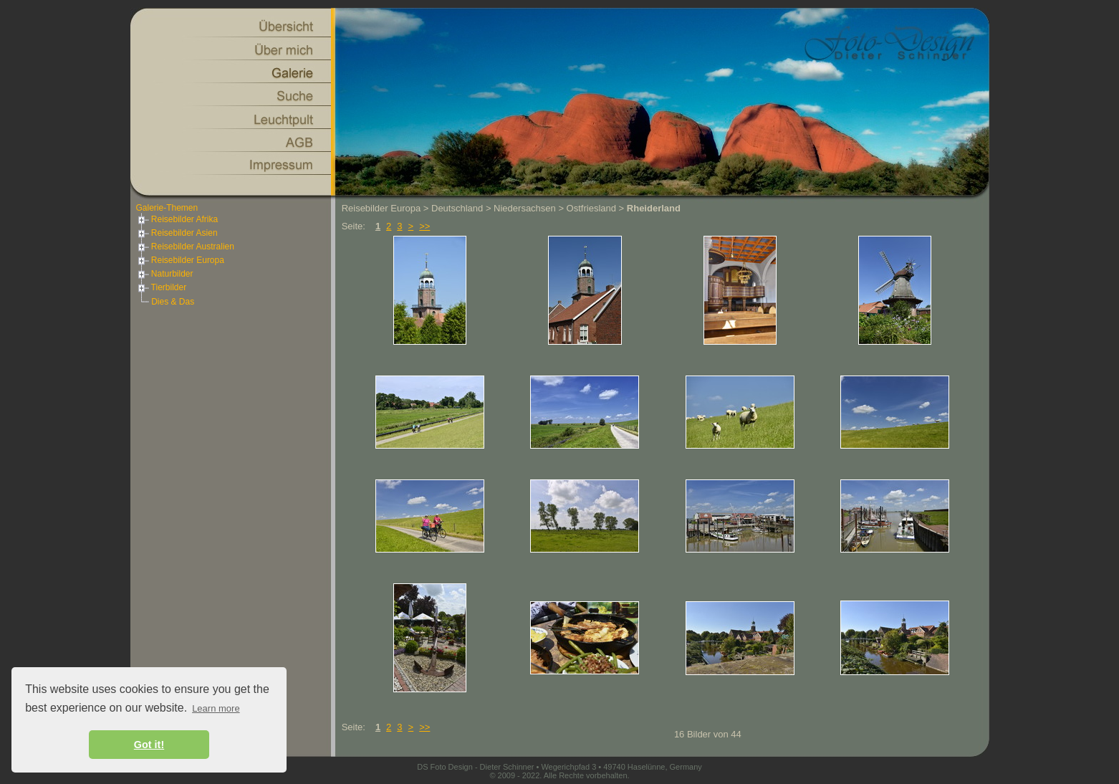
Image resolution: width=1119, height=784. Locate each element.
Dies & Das (172, 302)
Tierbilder (161, 287)
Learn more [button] (215, 708)
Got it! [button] (149, 744)
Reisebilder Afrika (177, 219)
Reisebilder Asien (177, 233)
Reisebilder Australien (185, 247)
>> (424, 226)
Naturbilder (164, 274)
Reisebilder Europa (180, 260)
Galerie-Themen (167, 208)
